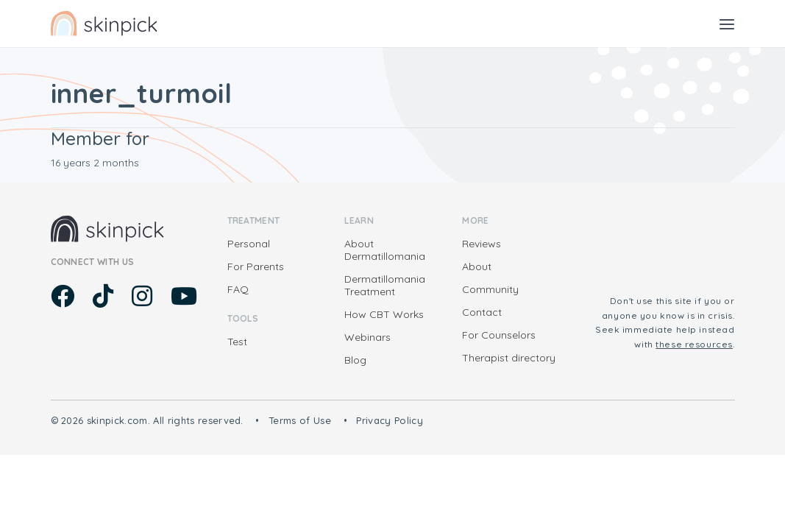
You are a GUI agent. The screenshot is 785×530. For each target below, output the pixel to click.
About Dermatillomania (384, 250)
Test (237, 341)
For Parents (255, 266)
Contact (482, 312)
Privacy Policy (389, 420)
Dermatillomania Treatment (384, 285)
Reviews (481, 243)
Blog (355, 360)
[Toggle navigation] (727, 23)
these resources (694, 344)
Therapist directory (508, 357)
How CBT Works (384, 314)
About (476, 266)
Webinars (367, 337)
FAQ (238, 289)
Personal (248, 243)
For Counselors (499, 335)
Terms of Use (300, 420)
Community (490, 289)
